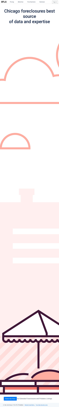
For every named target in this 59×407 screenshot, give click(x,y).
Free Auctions (31, 2)
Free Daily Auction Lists (42, 405)
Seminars (42, 2)
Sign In (55, 2)
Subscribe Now (10, 399)
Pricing (12, 2)
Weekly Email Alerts (29, 405)
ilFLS (4, 1)
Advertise (20, 2)
